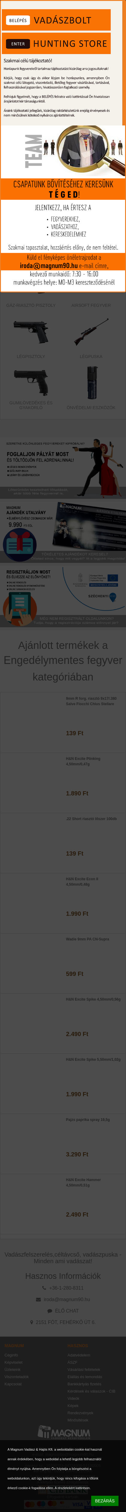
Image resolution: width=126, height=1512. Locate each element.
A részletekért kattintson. (73, 1488)
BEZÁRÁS (105, 1500)
